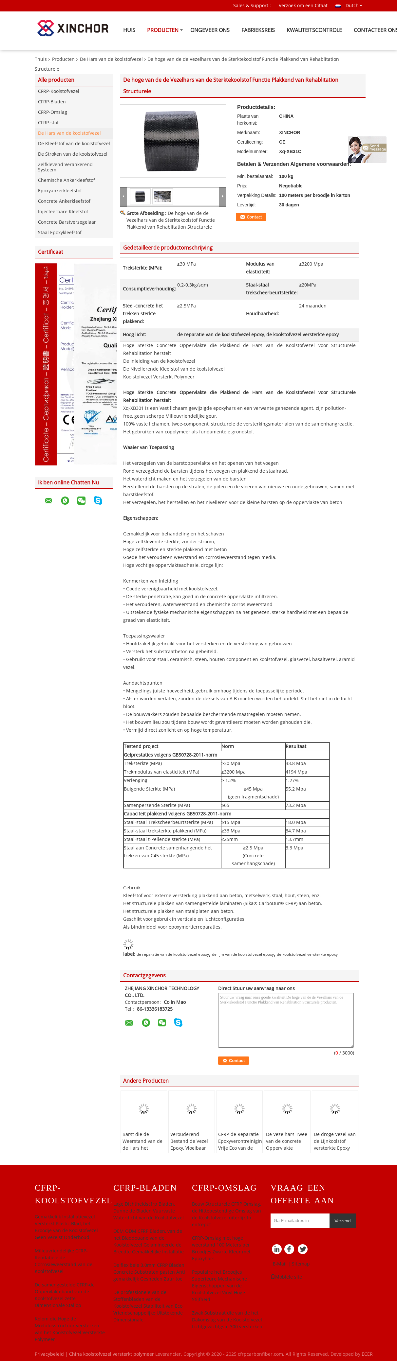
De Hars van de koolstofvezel (111, 59)
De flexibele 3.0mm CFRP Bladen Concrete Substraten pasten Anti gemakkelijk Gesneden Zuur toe (149, 1272)
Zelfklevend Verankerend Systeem (65, 167)
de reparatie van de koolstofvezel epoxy (173, 954)
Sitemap (301, 1264)
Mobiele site (286, 1277)
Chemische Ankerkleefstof (66, 180)
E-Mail (280, 1264)
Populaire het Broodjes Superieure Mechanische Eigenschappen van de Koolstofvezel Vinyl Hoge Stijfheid (219, 1285)
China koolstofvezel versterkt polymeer (111, 1354)
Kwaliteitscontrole (314, 30)
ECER (367, 1354)
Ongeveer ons (210, 30)
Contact (254, 217)
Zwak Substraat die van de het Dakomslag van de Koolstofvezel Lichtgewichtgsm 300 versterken (227, 1320)
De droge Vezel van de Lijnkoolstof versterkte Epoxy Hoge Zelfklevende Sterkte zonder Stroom (335, 1152)
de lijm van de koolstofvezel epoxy (243, 954)
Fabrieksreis (258, 30)
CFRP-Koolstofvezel (58, 91)
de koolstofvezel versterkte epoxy (307, 954)
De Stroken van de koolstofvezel (72, 154)
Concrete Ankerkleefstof (64, 201)
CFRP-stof (48, 123)
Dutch (354, 5)
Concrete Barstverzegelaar (67, 222)
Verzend (343, 1220)
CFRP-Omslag (52, 112)
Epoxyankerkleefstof (60, 191)
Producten (163, 30)
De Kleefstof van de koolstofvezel (74, 144)
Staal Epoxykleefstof (60, 233)
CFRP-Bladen (52, 102)
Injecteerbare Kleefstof (63, 212)
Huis (129, 30)
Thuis (41, 59)
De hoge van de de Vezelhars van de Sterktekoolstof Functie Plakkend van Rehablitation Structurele (170, 220)
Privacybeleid (49, 1354)
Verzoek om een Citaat (303, 6)
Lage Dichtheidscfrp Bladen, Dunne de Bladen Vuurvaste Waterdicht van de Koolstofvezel (148, 1211)
